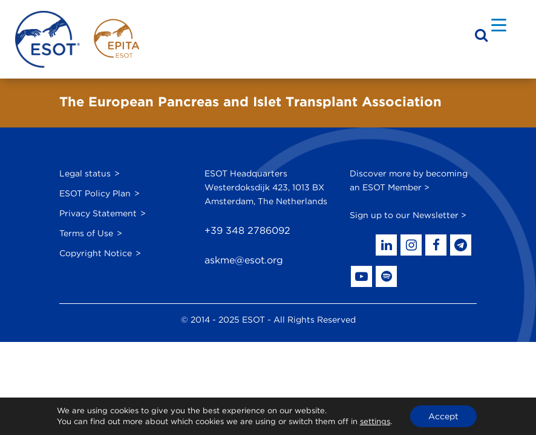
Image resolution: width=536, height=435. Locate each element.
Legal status (85, 173)
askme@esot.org (243, 260)
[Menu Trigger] (498, 24)
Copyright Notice (95, 253)
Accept (443, 416)
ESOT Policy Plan (95, 193)
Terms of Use (86, 233)
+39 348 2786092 (247, 230)
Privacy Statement (98, 213)
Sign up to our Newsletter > (408, 215)
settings (375, 421)
